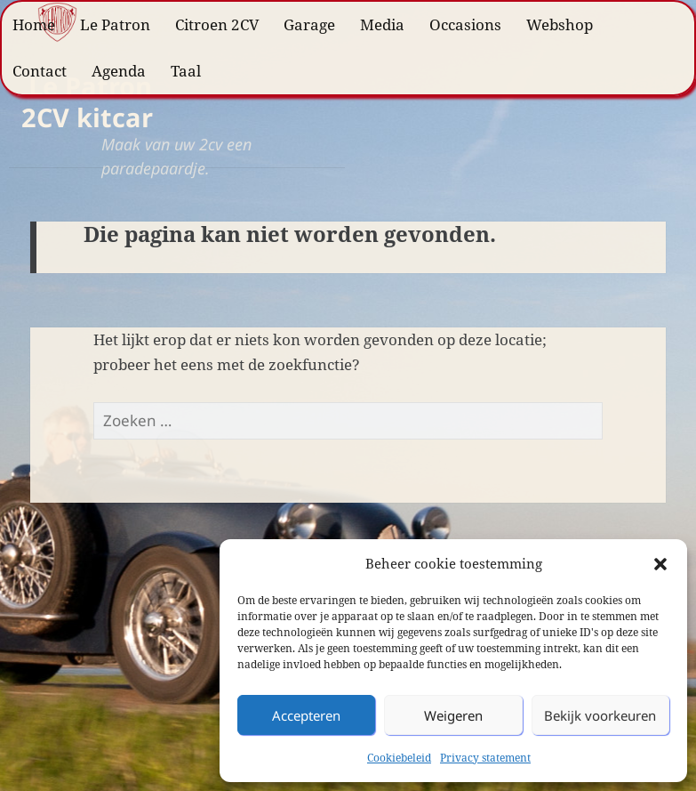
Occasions (465, 24)
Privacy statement (485, 757)
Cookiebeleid (399, 757)
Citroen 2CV (217, 24)
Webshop (559, 24)
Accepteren (306, 715)
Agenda (119, 71)
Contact (39, 71)
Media (382, 24)
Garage (309, 24)
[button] (660, 564)
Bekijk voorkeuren (600, 715)
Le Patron (115, 24)
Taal (186, 71)
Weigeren (453, 715)
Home (33, 24)
